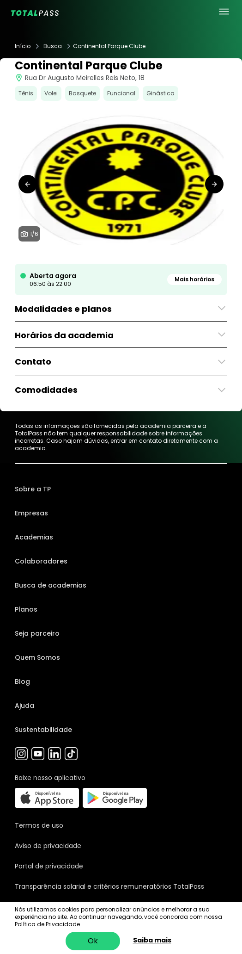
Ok (93, 940)
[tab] (102, 254)
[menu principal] (224, 12)
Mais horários (194, 279)
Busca (52, 46)
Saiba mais (152, 940)
